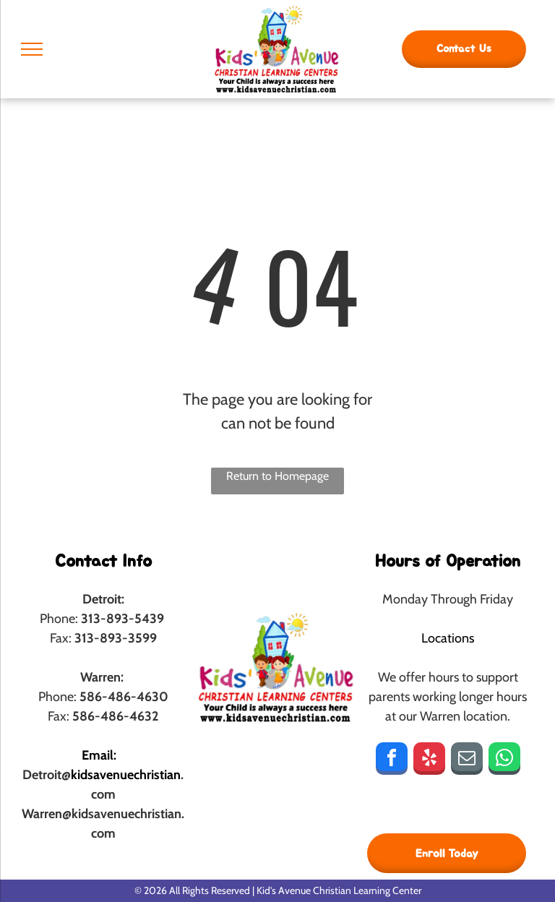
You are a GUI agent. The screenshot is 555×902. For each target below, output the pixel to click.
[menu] (32, 49)
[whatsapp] (504, 760)
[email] (467, 760)
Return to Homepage (277, 476)
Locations (447, 638)
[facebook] (392, 760)
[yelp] (429, 760)
